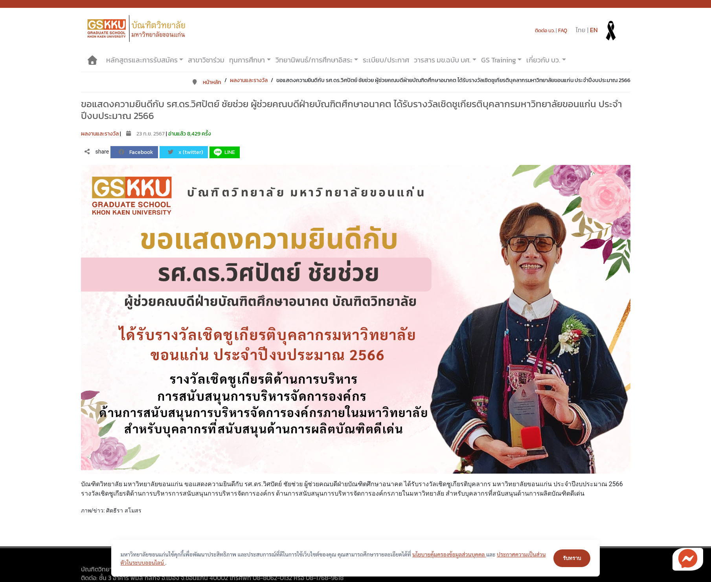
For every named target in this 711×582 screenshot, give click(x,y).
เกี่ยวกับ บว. (543, 60)
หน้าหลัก (206, 82)
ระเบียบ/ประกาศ (386, 60)
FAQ (562, 30)
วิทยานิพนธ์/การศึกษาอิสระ (314, 60)
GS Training (498, 60)
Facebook (136, 152)
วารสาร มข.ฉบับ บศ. (442, 60)
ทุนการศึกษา (247, 60)
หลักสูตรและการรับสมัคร (142, 60)
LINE (223, 152)
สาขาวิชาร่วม (206, 60)
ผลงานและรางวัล (249, 80)
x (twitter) (185, 152)
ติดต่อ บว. (545, 30)
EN (594, 30)
